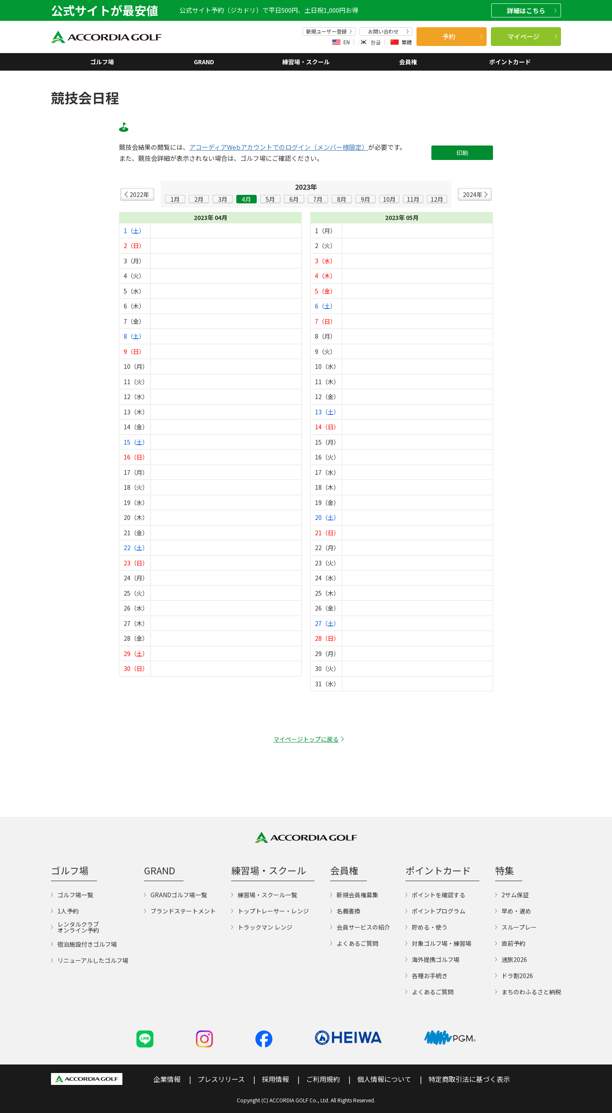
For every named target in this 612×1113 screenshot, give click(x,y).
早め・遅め (513, 911)
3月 (222, 199)
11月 (413, 199)
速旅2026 (511, 959)
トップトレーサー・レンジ (270, 911)
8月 (341, 199)
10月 (389, 199)
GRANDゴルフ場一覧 (175, 895)
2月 (199, 199)
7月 (318, 199)
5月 (270, 199)
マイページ (532, 36)
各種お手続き (426, 976)
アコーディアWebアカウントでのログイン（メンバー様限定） (278, 147)
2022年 (139, 194)
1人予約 (65, 911)
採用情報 (275, 1079)
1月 (175, 199)
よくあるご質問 (354, 943)
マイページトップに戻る (306, 739)
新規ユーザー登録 (329, 31)
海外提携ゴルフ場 (432, 959)
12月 (437, 199)
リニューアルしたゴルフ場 (89, 960)
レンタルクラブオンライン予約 (75, 927)
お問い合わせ (388, 31)
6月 (294, 199)
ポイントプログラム (435, 911)
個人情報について (384, 1079)
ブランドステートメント (180, 911)
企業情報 (167, 1079)
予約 (462, 36)
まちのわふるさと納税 (528, 992)
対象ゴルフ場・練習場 (438, 943)
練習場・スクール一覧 (264, 895)
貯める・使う (426, 927)
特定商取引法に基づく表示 (469, 1079)
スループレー (516, 927)
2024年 (472, 194)
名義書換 (345, 911)
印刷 (462, 152)
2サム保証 (512, 895)
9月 (365, 199)
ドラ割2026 (514, 976)
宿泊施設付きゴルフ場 (84, 944)
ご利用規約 (323, 1079)
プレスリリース (221, 1079)
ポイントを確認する (435, 895)
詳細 (531, 10)
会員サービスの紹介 (360, 927)
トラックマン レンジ (261, 927)
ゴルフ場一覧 (72, 895)
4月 (246, 199)
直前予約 (510, 943)
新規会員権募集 (354, 895)
